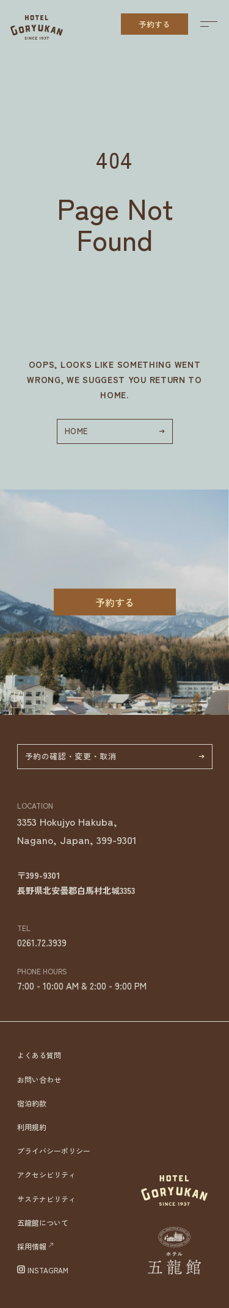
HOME (115, 431)
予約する (154, 24)
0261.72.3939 (42, 942)
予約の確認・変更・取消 (115, 756)
